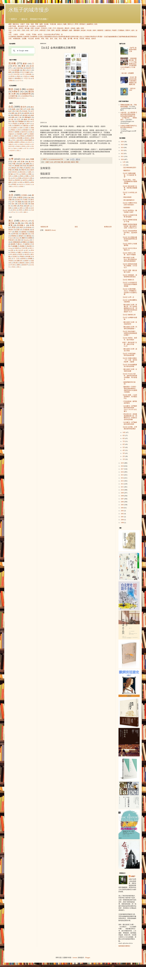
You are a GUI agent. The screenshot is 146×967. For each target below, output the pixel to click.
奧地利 (13, 168)
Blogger (87, 957)
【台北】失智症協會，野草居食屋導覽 (129, 354)
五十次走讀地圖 (13, 70)
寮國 (29, 174)
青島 (28, 146)
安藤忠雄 (24, 234)
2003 (122, 511)
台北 (9, 34)
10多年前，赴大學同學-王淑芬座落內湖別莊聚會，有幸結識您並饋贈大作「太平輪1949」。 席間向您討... (128, 116)
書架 (23, 66)
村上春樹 (13, 254)
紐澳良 (17, 142)
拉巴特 (32, 148)
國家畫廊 (77, 30)
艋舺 (27, 206)
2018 (122, 466)
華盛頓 (18, 146)
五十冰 (19, 80)
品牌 (72, 36)
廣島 (13, 117)
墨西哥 (27, 182)
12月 (124, 162)
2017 (122, 469)
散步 (10, 89)
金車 (65, 162)
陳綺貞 (26, 252)
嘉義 (15, 208)
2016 (122, 472)
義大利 (31, 161)
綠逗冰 (59, 24)
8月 (124, 438)
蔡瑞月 (21, 236)
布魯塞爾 (19, 138)
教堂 (68, 162)
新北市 (23, 107)
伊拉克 (15, 186)
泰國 (15, 176)
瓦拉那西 (14, 128)
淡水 (12, 204)
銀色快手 (25, 265)
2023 (122, 150)
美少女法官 (19, 250)
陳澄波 (87, 38)
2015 (122, 475)
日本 (23, 159)
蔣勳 (18, 267)
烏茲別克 (21, 184)
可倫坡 (15, 148)
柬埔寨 (17, 166)
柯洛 (32, 263)
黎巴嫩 (27, 28)
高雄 (25, 202)
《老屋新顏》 (126, 207)
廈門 (25, 134)
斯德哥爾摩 (28, 140)
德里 (26, 128)
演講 (32, 24)
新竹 (32, 199)
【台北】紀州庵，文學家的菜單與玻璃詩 (129, 428)
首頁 (95, 24)
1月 (124, 459)
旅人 (81, 36)
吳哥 (36, 30)
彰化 (14, 210)
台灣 (55, 162)
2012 (122, 484)
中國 (13, 164)
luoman (75, 957)
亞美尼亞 (44, 28)
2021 (122, 156)
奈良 (27, 30)
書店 (68, 36)
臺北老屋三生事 (23, 26)
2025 (122, 144)
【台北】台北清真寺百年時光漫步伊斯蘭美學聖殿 (129, 284)
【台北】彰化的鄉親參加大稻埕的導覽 (129, 365)
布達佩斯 (19, 134)
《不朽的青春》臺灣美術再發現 (129, 402)
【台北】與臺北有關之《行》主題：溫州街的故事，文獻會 (129, 360)
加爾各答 (10, 144)
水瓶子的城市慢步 (28, 10)
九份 (45, 34)
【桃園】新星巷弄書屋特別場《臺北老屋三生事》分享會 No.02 (129, 226)
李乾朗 (10, 260)
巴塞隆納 (121, 30)
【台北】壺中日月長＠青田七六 (129, 249)
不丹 (54, 28)
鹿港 (26, 210)
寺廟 (58, 162)
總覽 (9, 24)
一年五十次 (26, 78)
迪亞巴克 (24, 132)
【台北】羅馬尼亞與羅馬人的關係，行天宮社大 (129, 265)
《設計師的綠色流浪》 (129, 167)
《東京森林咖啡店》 (129, 200)
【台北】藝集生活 (128, 280)
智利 (82, 28)
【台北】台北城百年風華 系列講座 (129, 216)
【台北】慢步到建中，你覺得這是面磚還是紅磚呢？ (129, 333)
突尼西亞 (28, 184)
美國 (32, 159)
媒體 (41, 24)
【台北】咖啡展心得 (129, 314)
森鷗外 (26, 260)
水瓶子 (22, 24)
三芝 (16, 212)
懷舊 (62, 36)
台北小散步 (22, 98)
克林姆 (16, 248)
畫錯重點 (18, 78)
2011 (122, 487)
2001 (122, 517)
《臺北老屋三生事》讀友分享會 (129, 350)
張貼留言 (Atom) (50, 230)
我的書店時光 (12, 98)
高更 (55, 38)
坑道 (52, 36)
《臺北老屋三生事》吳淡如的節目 (129, 323)
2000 (122, 519)
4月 (124, 450)
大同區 (22, 34)
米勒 (42, 38)
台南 (48, 34)
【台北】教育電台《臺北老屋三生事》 (129, 211)
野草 (76, 24)
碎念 (15, 66)
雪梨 (18, 150)
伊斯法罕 (30, 142)
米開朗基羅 (16, 38)
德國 (27, 164)
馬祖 (58, 34)
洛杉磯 (10, 142)
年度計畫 (53, 24)
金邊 (30, 132)
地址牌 (28, 68)
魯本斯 (37, 38)
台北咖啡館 (12, 36)
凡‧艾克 (16, 258)
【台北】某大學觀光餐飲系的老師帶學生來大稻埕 (129, 239)
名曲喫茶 (26, 36)
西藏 (21, 176)
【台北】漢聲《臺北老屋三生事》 (129, 271)
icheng (10, 248)
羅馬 (52, 30)
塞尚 (27, 263)
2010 (122, 490)
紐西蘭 (21, 186)
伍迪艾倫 (107, 36)
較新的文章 (44, 227)
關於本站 (16, 24)
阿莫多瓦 (11, 240)
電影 (101, 36)
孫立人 (32, 248)
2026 (122, 141)
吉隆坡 (21, 144)
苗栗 (26, 208)
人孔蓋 (25, 76)
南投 (21, 208)
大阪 (12, 121)
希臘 (16, 170)
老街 (55, 36)
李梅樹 (22, 256)
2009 (122, 493)
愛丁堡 (26, 148)
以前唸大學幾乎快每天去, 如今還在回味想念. (128, 126)
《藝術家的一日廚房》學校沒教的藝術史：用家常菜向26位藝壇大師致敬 (129, 389)
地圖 (64, 24)
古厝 (58, 36)
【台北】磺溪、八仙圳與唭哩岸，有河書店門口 (129, 396)
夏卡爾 (70, 38)
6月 (124, 444)
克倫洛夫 (11, 134)
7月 (124, 441)
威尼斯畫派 (131, 36)
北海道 (73, 28)
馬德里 (114, 30)
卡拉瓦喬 (31, 38)
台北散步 (41, 36)
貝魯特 (16, 136)
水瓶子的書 (12, 26)
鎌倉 (25, 119)
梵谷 (60, 38)
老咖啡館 (19, 36)
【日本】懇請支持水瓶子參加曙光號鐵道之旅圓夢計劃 (132, 80)
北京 (9, 30)
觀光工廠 (118, 36)
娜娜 (23, 238)
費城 (32, 128)
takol (32, 252)
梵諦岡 (23, 174)
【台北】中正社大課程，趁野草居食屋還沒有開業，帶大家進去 (129, 376)
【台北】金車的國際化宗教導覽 (129, 301)
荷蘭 (19, 178)
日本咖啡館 (33, 36)
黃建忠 (31, 242)
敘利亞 (21, 28)
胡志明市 (12, 150)
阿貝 (21, 227)
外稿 (27, 24)
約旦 (19, 130)
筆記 (24, 70)
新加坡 (27, 138)
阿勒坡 (22, 136)
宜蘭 (10, 199)
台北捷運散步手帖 (26, 96)
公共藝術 (86, 36)
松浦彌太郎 (18, 260)
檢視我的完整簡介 (124, 946)
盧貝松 (27, 244)
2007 (122, 499)
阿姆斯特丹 (30, 136)
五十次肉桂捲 (27, 74)
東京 (18, 30)
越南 (9, 182)
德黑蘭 (17, 132)
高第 (19, 240)
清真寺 (73, 162)
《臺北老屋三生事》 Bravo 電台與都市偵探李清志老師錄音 (129, 259)
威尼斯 (58, 30)
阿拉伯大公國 (27, 178)
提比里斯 (20, 140)
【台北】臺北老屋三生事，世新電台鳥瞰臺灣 (129, 188)
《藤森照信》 (126, 170)
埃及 (21, 182)
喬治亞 (10, 180)
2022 (122, 153)
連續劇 (112, 36)
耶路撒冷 (26, 130)
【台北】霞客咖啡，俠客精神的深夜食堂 (129, 276)
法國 (15, 161)
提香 (11, 250)
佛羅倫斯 (65, 30)
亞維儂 (12, 138)
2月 (124, 456)
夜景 (9, 72)
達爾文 (19, 252)
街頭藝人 (77, 36)
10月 (124, 432)
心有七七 (24, 221)
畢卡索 (76, 38)
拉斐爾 (24, 38)
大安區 (28, 34)
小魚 (26, 223)
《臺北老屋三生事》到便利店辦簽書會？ (129, 327)
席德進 (13, 267)
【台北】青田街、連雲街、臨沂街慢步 (129, 338)
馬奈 (46, 38)
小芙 (32, 234)
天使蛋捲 (26, 229)
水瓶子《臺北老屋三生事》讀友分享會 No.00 (129, 344)
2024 (122, 147)
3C (30, 70)
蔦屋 (18, 76)
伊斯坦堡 (42, 30)
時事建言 (15, 92)
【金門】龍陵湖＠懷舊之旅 (132, 49)
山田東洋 (15, 256)
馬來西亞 (18, 180)
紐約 (132, 30)
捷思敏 (23, 232)
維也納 (83, 30)
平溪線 (34, 34)
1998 (122, 522)
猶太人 (20, 244)
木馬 (32, 225)
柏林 (94, 30)
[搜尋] (22, 51)
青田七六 (71, 24)
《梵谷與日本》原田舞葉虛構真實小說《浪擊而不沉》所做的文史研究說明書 (129, 416)
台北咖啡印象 (13, 96)
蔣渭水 (10, 229)
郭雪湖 (82, 38)
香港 (28, 121)
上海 (14, 30)
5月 (124, 447)
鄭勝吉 (24, 242)
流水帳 (46, 24)
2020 (122, 159)
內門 (12, 212)
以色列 (10, 28)
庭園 (49, 36)
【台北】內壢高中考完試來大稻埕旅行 (129, 204)
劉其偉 (23, 258)
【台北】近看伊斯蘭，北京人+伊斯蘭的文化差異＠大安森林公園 (129, 291)
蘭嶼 (25, 212)
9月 (124, 435)
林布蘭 (28, 256)
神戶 (32, 30)
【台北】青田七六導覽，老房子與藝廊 (129, 254)
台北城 (17, 199)
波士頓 (10, 119)
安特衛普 (27, 144)
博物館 (123, 36)
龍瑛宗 (93, 38)
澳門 (32, 125)
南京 (16, 144)
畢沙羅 (15, 263)
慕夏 (64, 38)
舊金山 (23, 142)
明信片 (95, 36)
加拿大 (15, 182)
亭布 (13, 140)
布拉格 (89, 30)
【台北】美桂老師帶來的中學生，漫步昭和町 (129, 232)
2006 (122, 502)
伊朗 (32, 28)
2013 (122, 481)
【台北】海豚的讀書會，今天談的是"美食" (129, 175)
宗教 (91, 36)
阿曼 (15, 28)
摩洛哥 (67, 28)
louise (17, 238)
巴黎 (48, 30)
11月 (124, 165)
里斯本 (127, 30)
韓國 (26, 176)
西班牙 (31, 166)
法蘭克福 (108, 30)
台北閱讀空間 (41, 26)
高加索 (37, 28)
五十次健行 (26, 72)
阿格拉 (13, 130)
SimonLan (26, 240)
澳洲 (30, 180)
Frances (10, 238)
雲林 (21, 128)
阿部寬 (13, 236)
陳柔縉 (22, 263)
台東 (51, 34)
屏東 (15, 206)
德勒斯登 (100, 30)
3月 (124, 453)
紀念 (32, 66)
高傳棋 (22, 246)
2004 (122, 508)
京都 (23, 30)
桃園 (19, 202)
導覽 (36, 24)
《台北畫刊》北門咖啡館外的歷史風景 (129, 423)
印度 (49, 28)
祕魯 (78, 28)
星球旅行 (82, 24)
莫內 (51, 38)
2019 (122, 463)
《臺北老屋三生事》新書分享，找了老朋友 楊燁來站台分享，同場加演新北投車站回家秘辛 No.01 (129, 308)
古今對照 (11, 76)
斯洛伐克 (60, 28)
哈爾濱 (20, 148)
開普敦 (23, 146)
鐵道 (45, 36)
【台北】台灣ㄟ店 (128, 297)
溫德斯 (13, 244)
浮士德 (12, 265)
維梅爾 (15, 246)
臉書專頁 (90, 24)
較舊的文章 (108, 227)
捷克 (21, 164)
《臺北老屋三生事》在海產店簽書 (129, 370)
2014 (122, 478)
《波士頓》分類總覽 (127, 73)
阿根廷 (14, 184)
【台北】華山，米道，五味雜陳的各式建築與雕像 (129, 181)
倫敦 (70, 30)
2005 (122, 505)
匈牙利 (25, 180)
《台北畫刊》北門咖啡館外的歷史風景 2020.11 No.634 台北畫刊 (129, 408)
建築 (25, 64)
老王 (27, 250)
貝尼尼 (20, 254)
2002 (122, 513)
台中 (32, 111)
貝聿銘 (12, 252)
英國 (22, 161)
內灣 (21, 212)
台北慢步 (33, 26)
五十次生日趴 (15, 74)
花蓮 (25, 204)
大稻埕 (15, 34)
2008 (122, 496)
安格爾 (30, 258)
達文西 (27, 254)
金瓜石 (40, 34)
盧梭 (18, 265)
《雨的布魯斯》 (127, 197)
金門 (54, 34)
